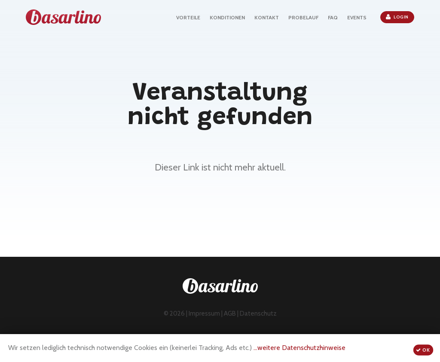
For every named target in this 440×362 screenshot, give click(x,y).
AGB (230, 313)
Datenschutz (258, 313)
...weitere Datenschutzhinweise (299, 348)
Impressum (204, 313)
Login (397, 17)
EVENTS (357, 17)
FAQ (333, 17)
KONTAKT (266, 17)
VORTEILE (188, 17)
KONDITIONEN (227, 17)
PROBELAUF (303, 17)
